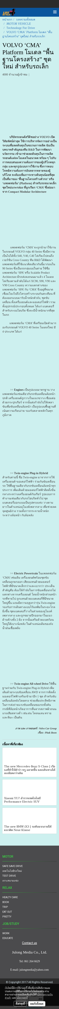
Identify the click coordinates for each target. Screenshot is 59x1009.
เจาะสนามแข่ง (10, 880)
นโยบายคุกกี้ (22, 997)
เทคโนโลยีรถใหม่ (12, 870)
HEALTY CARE (10, 897)
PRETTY (6, 916)
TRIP (5, 906)
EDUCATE (7, 938)
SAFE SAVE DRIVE (12, 866)
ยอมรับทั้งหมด (36, 1003)
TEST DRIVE (9, 875)
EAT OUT (7, 911)
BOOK (5, 902)
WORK (5, 933)
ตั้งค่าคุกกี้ (20, 1003)
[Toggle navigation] (54, 12)
